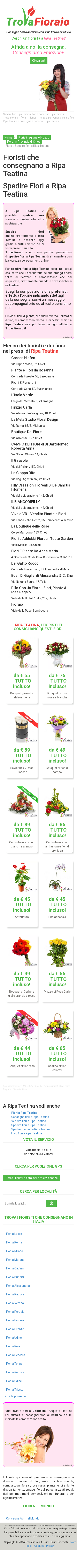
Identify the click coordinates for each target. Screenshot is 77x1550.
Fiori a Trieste (14, 1389)
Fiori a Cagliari (15, 1268)
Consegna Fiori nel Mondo (22, 1518)
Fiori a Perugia (15, 1311)
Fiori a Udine (14, 1337)
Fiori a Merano (15, 1259)
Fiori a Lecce (14, 1233)
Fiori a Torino (14, 1363)
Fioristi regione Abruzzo (33, 137)
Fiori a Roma (14, 1242)
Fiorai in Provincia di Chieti (23, 141)
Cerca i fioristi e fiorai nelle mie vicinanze (32, 1178)
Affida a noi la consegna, (38, 49)
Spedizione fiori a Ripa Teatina (31, 1129)
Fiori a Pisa (13, 1346)
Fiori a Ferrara (15, 1320)
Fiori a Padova (15, 1294)
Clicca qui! (38, 60)
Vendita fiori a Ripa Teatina (28, 1121)
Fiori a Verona (15, 1303)
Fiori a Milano (14, 1251)
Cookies (39, 1545)
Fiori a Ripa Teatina (24, 1112)
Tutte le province (14, 1396)
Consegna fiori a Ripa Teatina (30, 1117)
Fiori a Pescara (15, 1355)
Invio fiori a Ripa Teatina (26, 1133)
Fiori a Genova (15, 1372)
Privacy (50, 1545)
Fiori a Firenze (15, 1329)
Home (8, 137)
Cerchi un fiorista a (38, 38)
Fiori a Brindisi (15, 1277)
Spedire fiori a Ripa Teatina (28, 1125)
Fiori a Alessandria (18, 1285)
